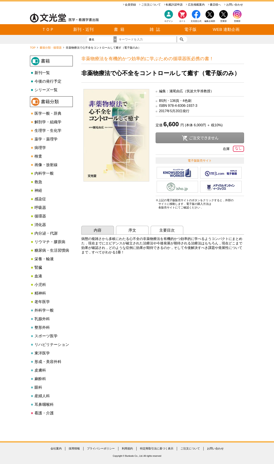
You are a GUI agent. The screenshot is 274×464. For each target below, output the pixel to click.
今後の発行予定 (47, 81)
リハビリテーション (51, 344)
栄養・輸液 (44, 259)
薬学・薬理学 (46, 139)
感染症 (40, 199)
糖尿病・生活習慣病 (51, 250)
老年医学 (42, 302)
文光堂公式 (196, 21)
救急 (38, 182)
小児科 (40, 285)
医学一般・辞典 (47, 113)
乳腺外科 (42, 319)
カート (182, 17)
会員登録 (129, 4)
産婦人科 (42, 396)
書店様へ (214, 4)
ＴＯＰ (48, 29)
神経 (38, 190)
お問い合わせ (233, 4)
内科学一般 (44, 173)
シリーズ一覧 (46, 90)
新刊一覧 (42, 73)
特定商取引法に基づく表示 (156, 448)
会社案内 (56, 448)
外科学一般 (44, 310)
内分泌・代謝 (46, 233)
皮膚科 (40, 370)
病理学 (40, 148)
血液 (38, 276)
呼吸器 (40, 207)
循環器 (40, 216)
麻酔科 (40, 379)
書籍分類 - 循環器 (51, 47)
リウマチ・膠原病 (49, 242)
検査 (38, 156)
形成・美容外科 (47, 362)
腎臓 (38, 267)
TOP (33, 47)
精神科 (40, 293)
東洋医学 (42, 353)
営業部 (237, 21)
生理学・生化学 (47, 130)
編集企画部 (209, 21)
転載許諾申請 (173, 4)
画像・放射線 (46, 165)
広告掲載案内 (195, 4)
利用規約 (127, 448)
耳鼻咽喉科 (44, 404)
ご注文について (150, 4)
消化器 (40, 225)
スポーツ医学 (46, 336)
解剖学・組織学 (47, 122)
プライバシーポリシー (101, 448)
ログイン (168, 21)
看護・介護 (44, 413)
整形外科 (42, 327)
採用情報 (74, 448)
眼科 (38, 387)
